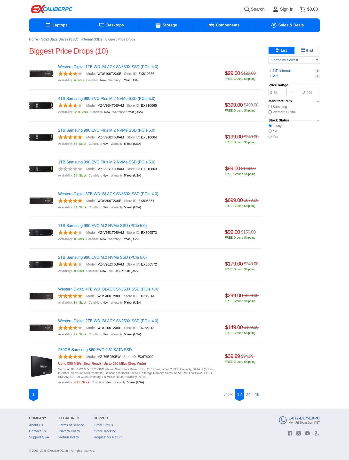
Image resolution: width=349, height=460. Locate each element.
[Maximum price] (311, 92)
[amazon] (316, 433)
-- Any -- (277, 126)
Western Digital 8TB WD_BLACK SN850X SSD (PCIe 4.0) (108, 194)
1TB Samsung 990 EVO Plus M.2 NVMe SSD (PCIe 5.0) (106, 162)
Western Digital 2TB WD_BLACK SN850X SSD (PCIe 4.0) (108, 321)
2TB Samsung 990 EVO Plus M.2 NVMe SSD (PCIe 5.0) (106, 130)
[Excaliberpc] (51, 9)
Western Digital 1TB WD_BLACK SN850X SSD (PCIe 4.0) (108, 67)
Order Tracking (105, 431)
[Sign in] (282, 9)
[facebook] (290, 433)
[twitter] (298, 433)
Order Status (103, 425)
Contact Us (37, 431)
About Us (36, 425)
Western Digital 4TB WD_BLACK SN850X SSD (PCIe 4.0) (108, 289)
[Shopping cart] (308, 9)
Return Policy (69, 437)
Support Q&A (39, 437)
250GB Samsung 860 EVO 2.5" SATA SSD (95, 350)
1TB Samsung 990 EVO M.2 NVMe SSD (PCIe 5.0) (102, 226)
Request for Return (108, 437)
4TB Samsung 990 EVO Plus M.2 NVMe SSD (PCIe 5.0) (106, 99)
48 (256, 394)
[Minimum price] (278, 92)
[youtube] (307, 433)
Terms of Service (71, 425)
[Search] (247, 9)
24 (248, 394)
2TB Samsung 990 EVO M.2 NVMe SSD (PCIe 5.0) (102, 257)
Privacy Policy (69, 431)
